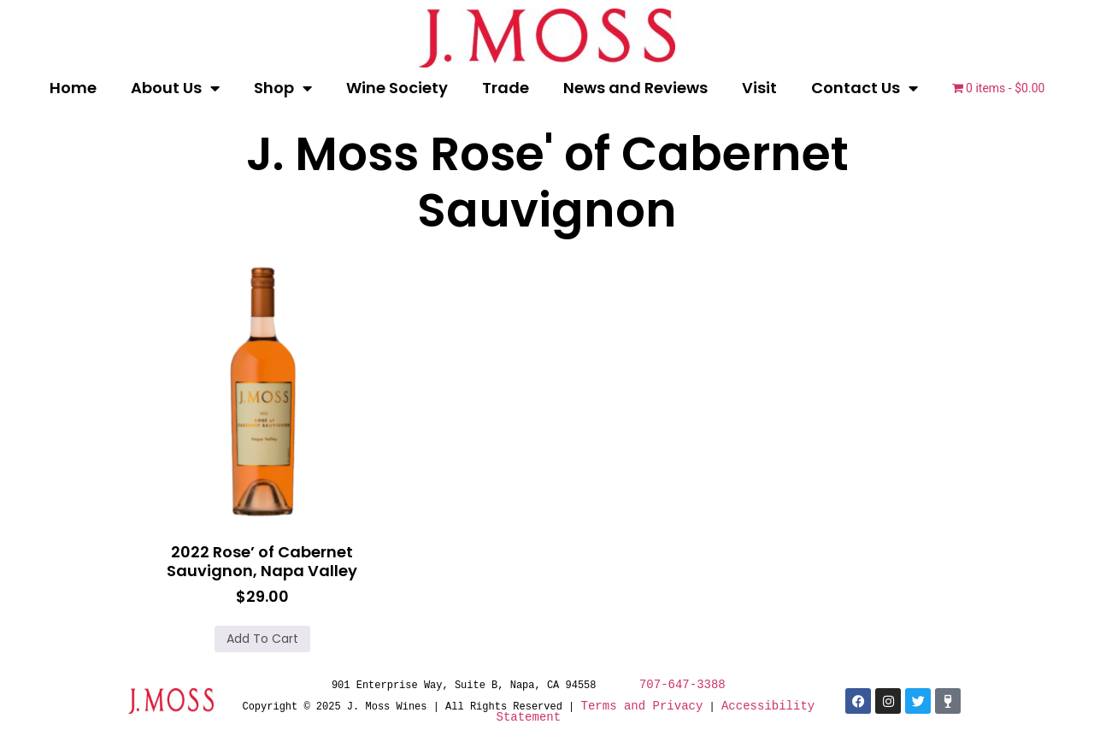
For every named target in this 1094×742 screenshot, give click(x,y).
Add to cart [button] (262, 638)
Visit (759, 87)
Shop (283, 88)
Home (73, 87)
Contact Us (864, 88)
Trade (505, 87)
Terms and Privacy (642, 706)
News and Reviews (635, 87)
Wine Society (397, 87)
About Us (175, 88)
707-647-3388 (682, 684)
